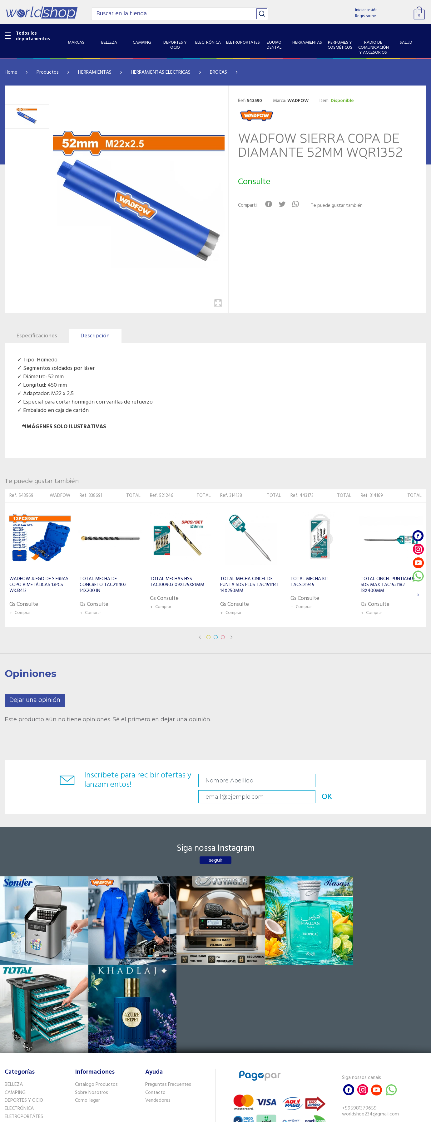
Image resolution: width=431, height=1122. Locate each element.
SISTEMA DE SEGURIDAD (31, 1054)
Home (11, 72)
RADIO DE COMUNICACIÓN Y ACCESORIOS (35, 1034)
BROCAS (218, 72)
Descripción (95, 336)
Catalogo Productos (96, 967)
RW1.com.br (237, 1115)
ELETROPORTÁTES (24, 999)
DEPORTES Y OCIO (24, 982)
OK (386, 780)
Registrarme (365, 16)
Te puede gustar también (339, 206)
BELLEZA (14, 967)
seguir (215, 846)
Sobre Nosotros (91, 974)
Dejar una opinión (34, 700)
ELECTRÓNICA (19, 991)
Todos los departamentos (33, 36)
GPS (9, 1062)
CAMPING (15, 974)
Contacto (155, 974)
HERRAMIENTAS (94, 72)
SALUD (12, 1046)
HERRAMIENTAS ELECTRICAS (161, 72)
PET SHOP (15, 1070)
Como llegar (87, 982)
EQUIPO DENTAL (22, 1007)
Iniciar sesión (366, 10)
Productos (48, 72)
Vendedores (158, 982)
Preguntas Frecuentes (168, 967)
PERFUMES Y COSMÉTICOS (33, 1023)
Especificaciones (37, 336)
